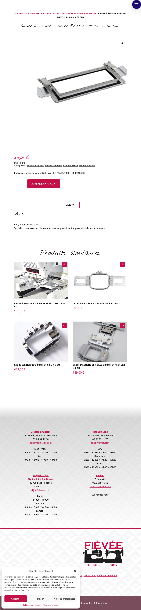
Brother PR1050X (35, 165)
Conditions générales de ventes (100, 575)
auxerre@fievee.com (41, 442)
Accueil (18, 13)
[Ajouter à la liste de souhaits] (64, 264)
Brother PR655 (70, 165)
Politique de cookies (31, 605)
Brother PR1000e (53, 165)
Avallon (100, 475)
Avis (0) (70, 204)
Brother (46, 13)
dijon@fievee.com (40, 490)
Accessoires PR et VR (64, 13)
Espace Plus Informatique (94, 603)
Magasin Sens (100, 431)
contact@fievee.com (100, 486)
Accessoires (32, 13)
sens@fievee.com (100, 442)
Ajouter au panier (43, 183)
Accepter (15, 598)
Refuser (40, 598)
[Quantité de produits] (19, 183)
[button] (75, 571)
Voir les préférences (64, 598)
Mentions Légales (50, 605)
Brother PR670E (87, 13)
